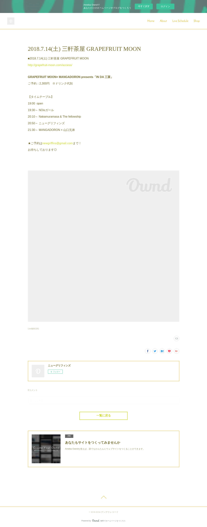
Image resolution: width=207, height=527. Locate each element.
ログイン (165, 6)
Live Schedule (180, 21)
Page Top (103, 498)
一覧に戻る (103, 415)
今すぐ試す (144, 6)
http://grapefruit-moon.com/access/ (50, 65)
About (163, 21)
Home (150, 21)
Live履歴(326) (33, 329)
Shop (197, 21)
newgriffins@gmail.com (57, 143)
